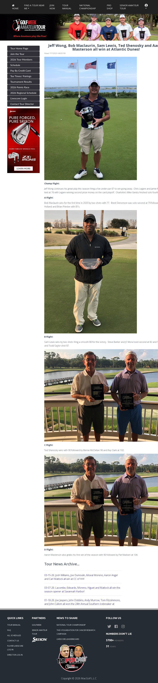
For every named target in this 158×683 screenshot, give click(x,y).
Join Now (52, 7)
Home (15, 7)
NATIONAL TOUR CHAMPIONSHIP (71, 625)
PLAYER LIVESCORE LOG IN (15, 648)
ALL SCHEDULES (14, 635)
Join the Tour (17, 53)
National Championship (87, 7)
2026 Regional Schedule (23, 92)
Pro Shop (110, 7)
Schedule (15, 65)
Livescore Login (18, 98)
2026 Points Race (19, 87)
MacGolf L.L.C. (89, 678)
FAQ (9, 630)
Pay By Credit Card (20, 70)
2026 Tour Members (21, 59)
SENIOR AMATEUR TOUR (39, 632)
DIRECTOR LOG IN (15, 655)
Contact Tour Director (22, 103)
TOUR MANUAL (14, 625)
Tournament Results (21, 81)
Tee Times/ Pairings (20, 76)
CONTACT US (13, 640)
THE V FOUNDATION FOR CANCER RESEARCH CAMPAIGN (76, 632)
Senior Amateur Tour (129, 7)
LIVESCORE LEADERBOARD (68, 639)
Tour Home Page (19, 48)
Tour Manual (66, 7)
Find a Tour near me (34, 7)
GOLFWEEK (36, 625)
